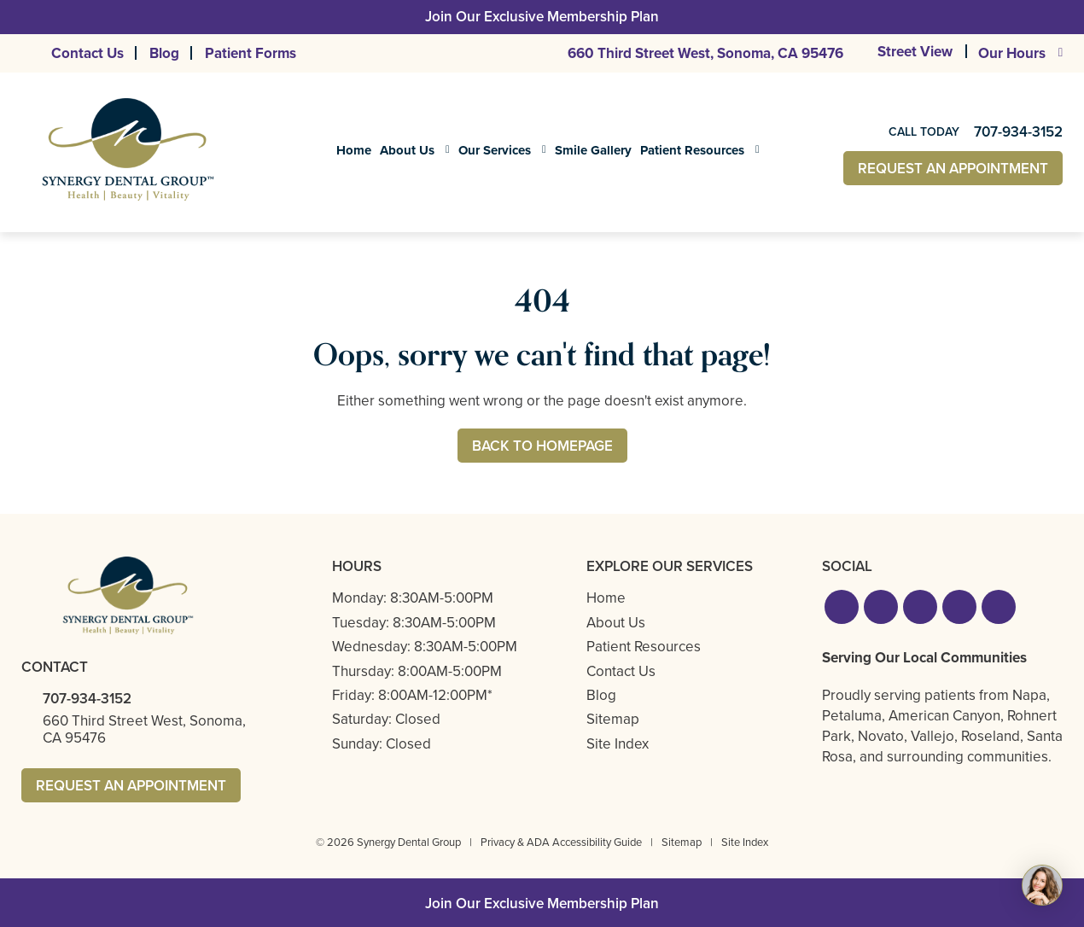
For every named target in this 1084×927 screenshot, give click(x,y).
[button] (842, 607)
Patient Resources (692, 150)
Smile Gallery (593, 150)
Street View (915, 52)
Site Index (617, 744)
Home (353, 150)
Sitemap (612, 719)
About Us (407, 150)
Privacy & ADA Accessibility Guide (561, 842)
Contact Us (87, 53)
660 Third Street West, (705, 53)
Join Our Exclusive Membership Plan (542, 16)
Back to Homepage (542, 446)
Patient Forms (250, 53)
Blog (164, 53)
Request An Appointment (953, 168)
